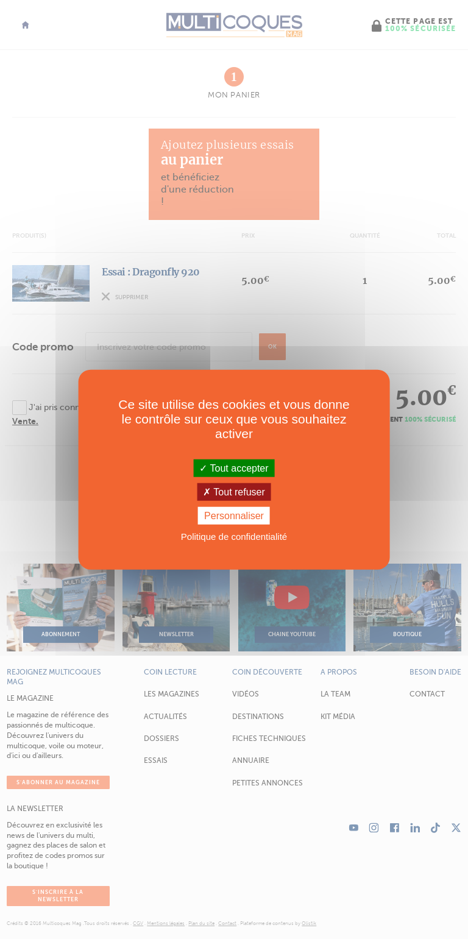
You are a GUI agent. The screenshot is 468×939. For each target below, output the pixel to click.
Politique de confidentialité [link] (234, 536)
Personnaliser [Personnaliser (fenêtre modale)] (234, 516)
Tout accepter (233, 467)
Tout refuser (234, 491)
